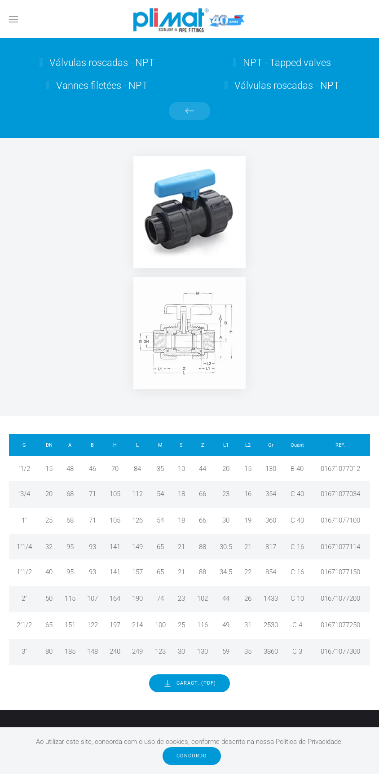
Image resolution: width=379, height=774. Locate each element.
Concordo (191, 756)
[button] (13, 19)
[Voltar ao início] (189, 19)
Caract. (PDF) (189, 683)
